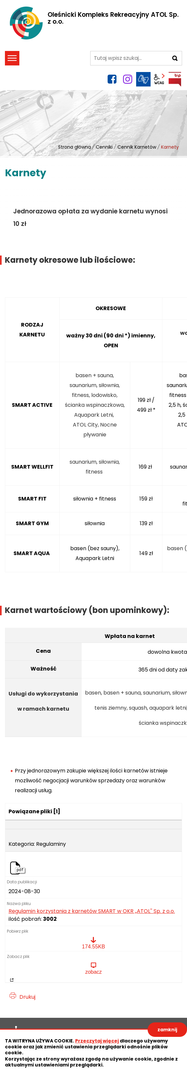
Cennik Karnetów (136, 147)
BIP (175, 79)
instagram (127, 79)
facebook (112, 79)
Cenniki (104, 147)
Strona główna (74, 147)
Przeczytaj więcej (97, 1041)
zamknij (167, 1029)
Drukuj (27, 997)
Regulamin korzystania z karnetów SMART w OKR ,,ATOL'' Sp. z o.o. (92, 911)
